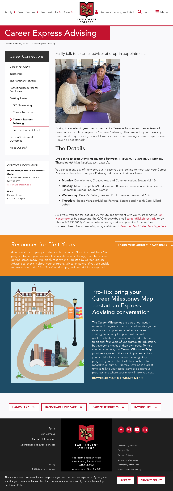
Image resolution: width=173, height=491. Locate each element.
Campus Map (124, 450)
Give (68, 12)
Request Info (51, 12)
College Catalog (125, 455)
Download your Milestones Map (117, 378)
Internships (16, 74)
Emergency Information (128, 464)
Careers (8, 43)
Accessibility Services (127, 445)
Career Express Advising (44, 43)
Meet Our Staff (18, 148)
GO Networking (22, 105)
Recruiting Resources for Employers (24, 89)
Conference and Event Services (37, 444)
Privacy (52, 464)
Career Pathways (20, 67)
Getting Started (22, 43)
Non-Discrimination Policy (129, 469)
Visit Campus (28, 12)
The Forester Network (23, 81)
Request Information (43, 439)
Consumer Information (128, 459)
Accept (125, 480)
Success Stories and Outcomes (21, 139)
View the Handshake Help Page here (142, 226)
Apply (10, 12)
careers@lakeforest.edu (141, 219)
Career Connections (26, 56)
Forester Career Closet (26, 130)
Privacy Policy (151, 480)
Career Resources (23, 112)
